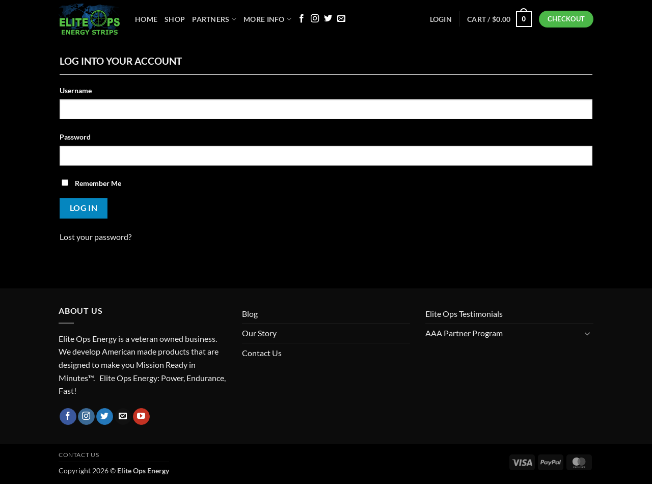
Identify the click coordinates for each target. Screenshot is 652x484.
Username (76, 90)
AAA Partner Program (464, 333)
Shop (175, 19)
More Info (267, 19)
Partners (214, 19)
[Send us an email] (341, 18)
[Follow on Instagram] (315, 18)
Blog (250, 313)
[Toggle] (587, 333)
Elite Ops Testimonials (464, 313)
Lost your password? (95, 236)
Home (146, 19)
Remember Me (91, 183)
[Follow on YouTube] (141, 416)
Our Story (259, 333)
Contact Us (262, 353)
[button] (499, 19)
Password (75, 136)
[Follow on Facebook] (301, 18)
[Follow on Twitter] (328, 18)
